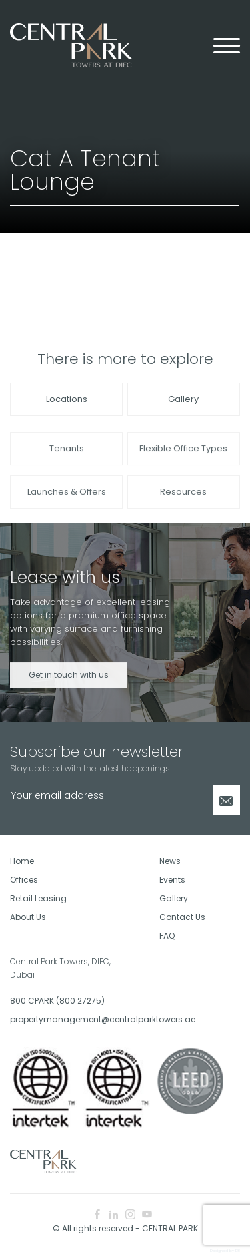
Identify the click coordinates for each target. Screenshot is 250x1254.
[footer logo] (43, 1160)
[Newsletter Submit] (226, 800)
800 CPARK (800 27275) (57, 1000)
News (170, 861)
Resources (183, 503)
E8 (237, 1250)
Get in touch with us (69, 686)
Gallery (183, 399)
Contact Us (182, 917)
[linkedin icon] (114, 1215)
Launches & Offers (66, 503)
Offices (24, 879)
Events (172, 879)
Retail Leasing (38, 898)
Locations (66, 399)
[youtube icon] (147, 1215)
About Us (28, 917)
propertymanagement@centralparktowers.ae (62, 1019)
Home (22, 861)
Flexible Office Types (183, 459)
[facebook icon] (97, 1215)
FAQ (167, 935)
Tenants (66, 459)
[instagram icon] (130, 1215)
